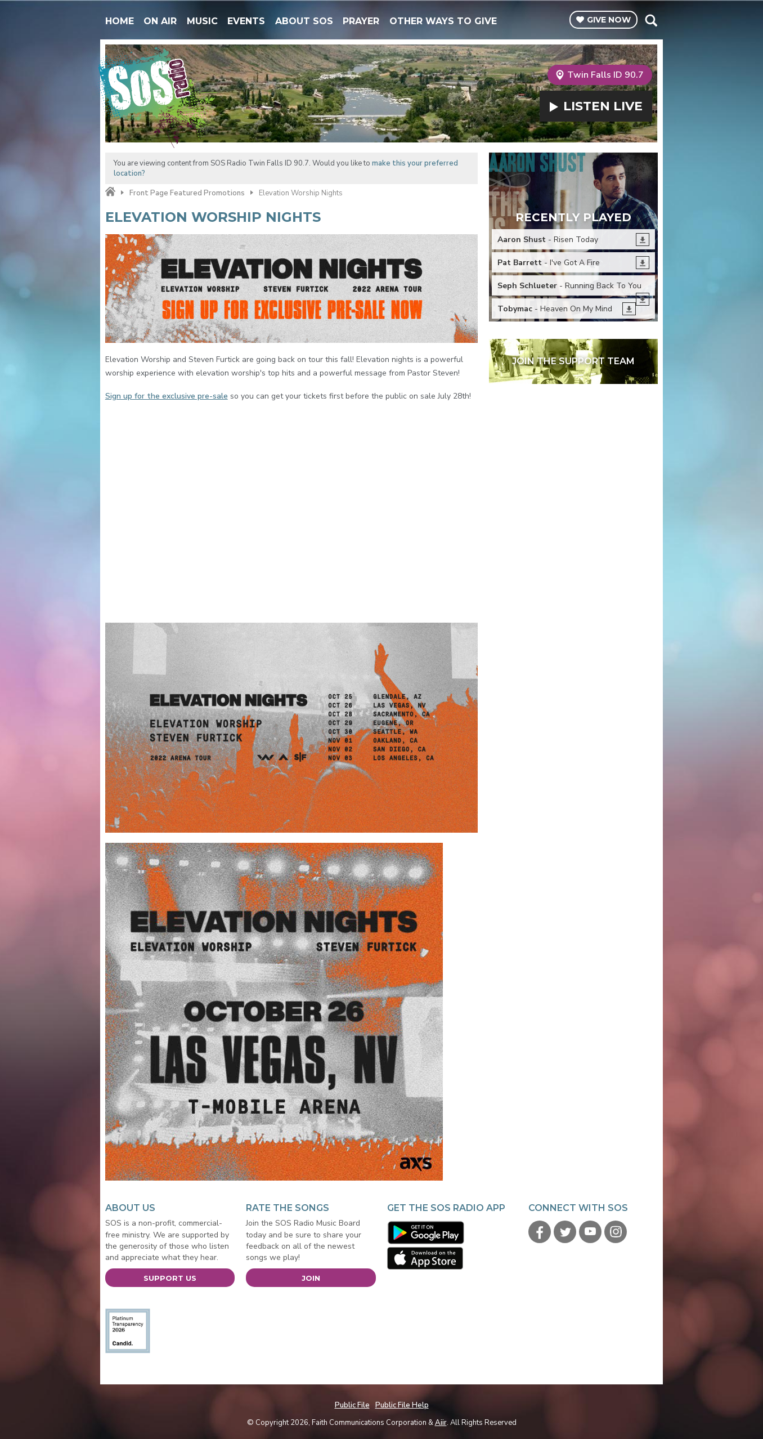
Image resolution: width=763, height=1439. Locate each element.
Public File (352, 1405)
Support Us (169, 1277)
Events (246, 21)
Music (202, 21)
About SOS (304, 21)
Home (119, 21)
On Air (160, 21)
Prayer (361, 21)
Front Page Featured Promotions (187, 193)
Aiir (441, 1423)
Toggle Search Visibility (650, 20)
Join (311, 1277)
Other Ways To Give (443, 21)
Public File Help (402, 1405)
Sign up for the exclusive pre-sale (166, 396)
